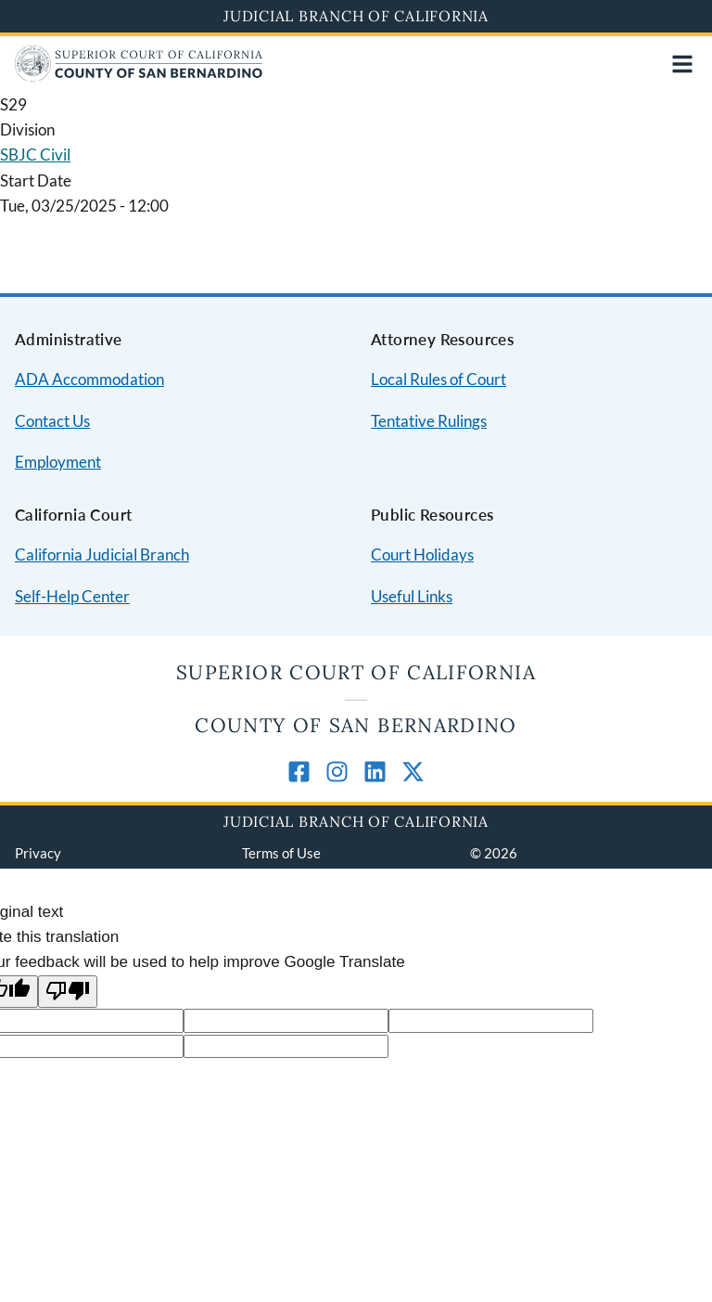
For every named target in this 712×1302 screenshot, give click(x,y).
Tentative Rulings (429, 421)
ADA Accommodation (89, 379)
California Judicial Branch (102, 554)
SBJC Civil (35, 154)
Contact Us (52, 421)
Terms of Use (281, 852)
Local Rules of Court (438, 379)
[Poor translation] (67, 991)
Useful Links (411, 596)
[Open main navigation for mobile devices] (682, 64)
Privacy (38, 852)
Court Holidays (422, 554)
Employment (58, 461)
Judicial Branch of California (356, 15)
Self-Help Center (72, 596)
